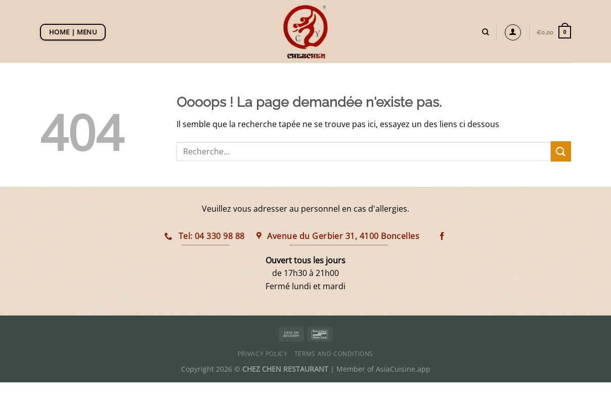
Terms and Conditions (333, 353)
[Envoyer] (561, 151)
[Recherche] (485, 32)
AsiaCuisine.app (403, 369)
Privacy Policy (263, 353)
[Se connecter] (513, 32)
